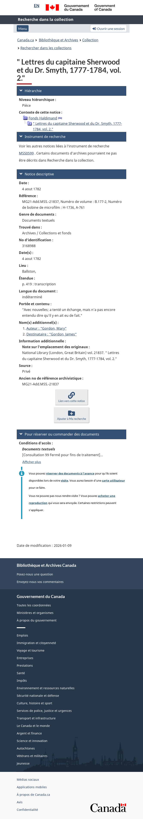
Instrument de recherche (42, 136)
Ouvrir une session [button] (108, 28)
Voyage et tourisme (30, 650)
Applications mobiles (32, 787)
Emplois (22, 635)
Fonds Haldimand (43, 118)
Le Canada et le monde (33, 726)
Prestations (25, 665)
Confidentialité (27, 810)
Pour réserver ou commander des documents (59, 434)
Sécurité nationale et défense (38, 696)
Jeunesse (23, 763)
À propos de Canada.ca (33, 795)
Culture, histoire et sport (34, 703)
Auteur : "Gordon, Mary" (46, 328)
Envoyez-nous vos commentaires (40, 582)
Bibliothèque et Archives (58, 40)
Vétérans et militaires (32, 756)
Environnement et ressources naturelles (46, 688)
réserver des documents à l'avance (70, 473)
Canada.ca (25, 40)
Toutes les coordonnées (34, 605)
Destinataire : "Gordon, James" (51, 334)
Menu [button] (22, 28)
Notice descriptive (37, 174)
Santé (21, 673)
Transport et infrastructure (36, 718)
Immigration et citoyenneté (36, 643)
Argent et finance (29, 733)
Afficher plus (31, 462)
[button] (71, 397)
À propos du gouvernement (36, 620)
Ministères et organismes (35, 613)
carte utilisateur (113, 480)
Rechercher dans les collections (46, 48)
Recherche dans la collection (45, 19)
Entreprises (25, 658)
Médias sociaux (28, 779)
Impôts (22, 680)
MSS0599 (26, 153)
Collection (90, 40)
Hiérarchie (31, 90)
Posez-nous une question (35, 574)
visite (64, 480)
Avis (20, 802)
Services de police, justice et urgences (44, 711)
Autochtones (26, 748)
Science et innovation (32, 741)
